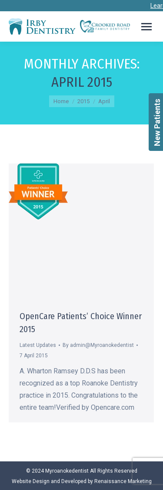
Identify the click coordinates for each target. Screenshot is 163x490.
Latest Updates (38, 345)
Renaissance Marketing (123, 481)
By (98, 345)
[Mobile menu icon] (146, 26)
